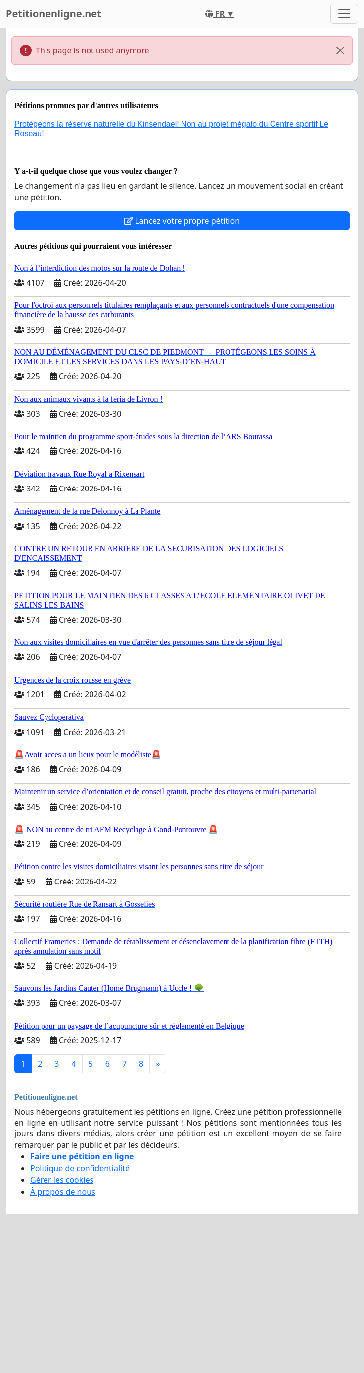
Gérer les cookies (61, 1180)
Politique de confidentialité (80, 1168)
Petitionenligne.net (53, 13)
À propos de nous (62, 1191)
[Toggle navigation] (344, 14)
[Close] (340, 50)
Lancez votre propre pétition (182, 220)
